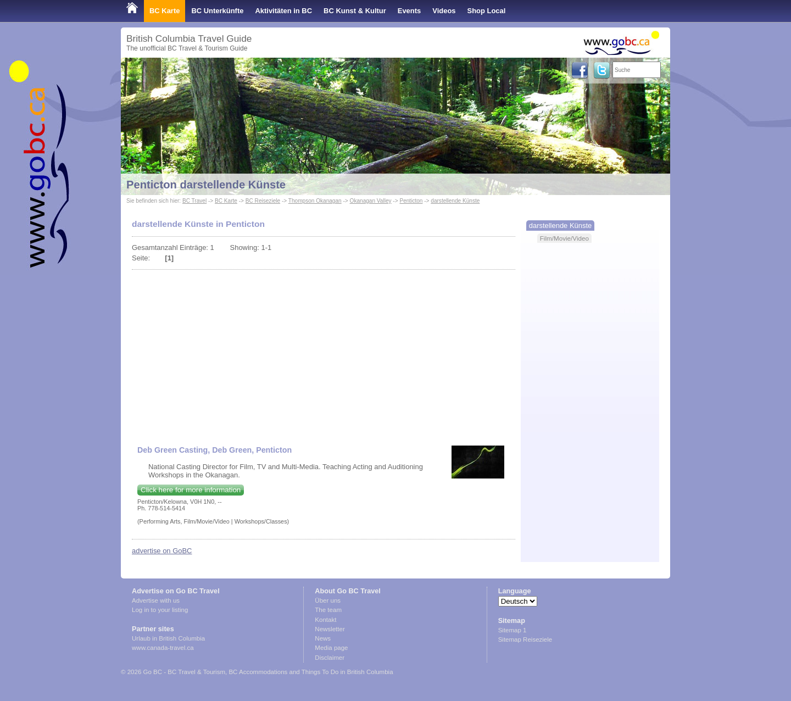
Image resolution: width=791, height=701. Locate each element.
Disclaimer (329, 657)
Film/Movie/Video (564, 238)
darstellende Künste (455, 201)
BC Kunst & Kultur (355, 11)
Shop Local (486, 11)
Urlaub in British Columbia (168, 638)
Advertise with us (156, 600)
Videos (443, 11)
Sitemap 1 (512, 630)
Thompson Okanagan (315, 201)
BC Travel (194, 201)
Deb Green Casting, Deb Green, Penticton (214, 450)
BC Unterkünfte (217, 11)
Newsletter (329, 629)
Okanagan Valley (371, 201)
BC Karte (164, 11)
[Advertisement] (323, 352)
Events (409, 11)
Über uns (328, 600)
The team (328, 610)
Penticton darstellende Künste (206, 185)
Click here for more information (191, 490)
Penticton (410, 201)
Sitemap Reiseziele (525, 639)
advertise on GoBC (162, 551)
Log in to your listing (160, 610)
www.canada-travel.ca (163, 647)
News (323, 638)
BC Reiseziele (263, 201)
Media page (331, 647)
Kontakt (325, 619)
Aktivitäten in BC (283, 11)
